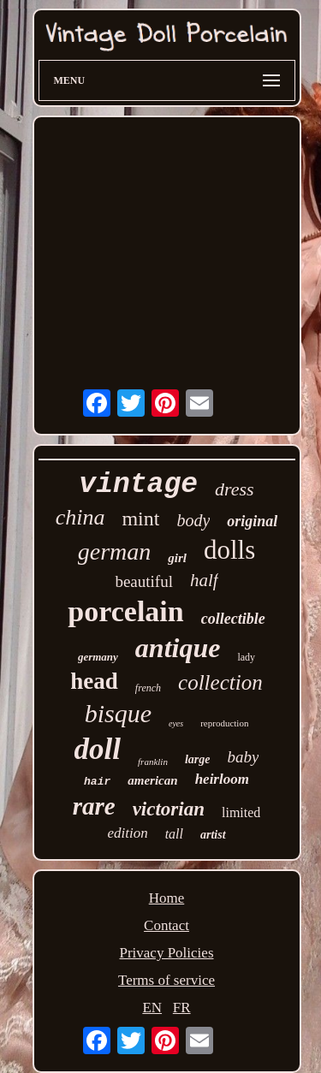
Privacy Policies (166, 953)
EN (152, 1007)
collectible (233, 618)
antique (178, 647)
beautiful (144, 581)
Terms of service (166, 980)
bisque (118, 713)
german (115, 551)
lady (246, 657)
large (198, 759)
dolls (229, 550)
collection (220, 682)
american (152, 780)
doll (97, 749)
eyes (176, 723)
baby (243, 757)
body (193, 520)
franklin (153, 761)
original (252, 521)
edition (127, 833)
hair (97, 781)
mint (140, 518)
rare (94, 806)
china (80, 517)
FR (182, 1007)
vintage (138, 485)
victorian (169, 809)
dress (234, 489)
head (94, 681)
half (204, 580)
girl (177, 558)
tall (174, 834)
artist (213, 834)
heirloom (222, 779)
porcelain (125, 611)
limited (241, 812)
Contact (166, 925)
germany (98, 656)
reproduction (224, 723)
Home (167, 898)
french (148, 688)
